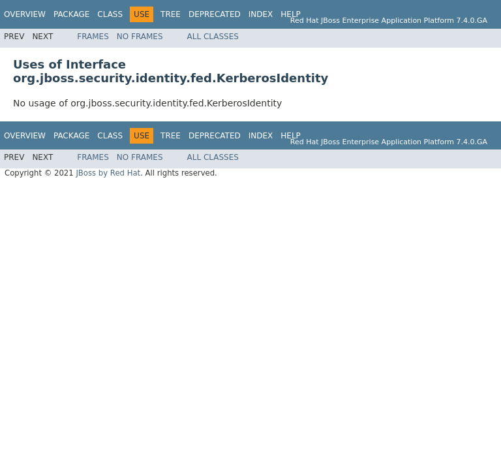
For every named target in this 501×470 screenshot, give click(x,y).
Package (71, 14)
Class (110, 14)
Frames (93, 36)
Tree (170, 14)
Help (291, 14)
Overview (25, 14)
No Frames (140, 36)
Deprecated (215, 14)
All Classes (213, 36)
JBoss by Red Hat (108, 173)
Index (261, 14)
